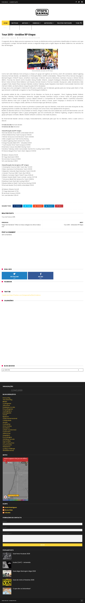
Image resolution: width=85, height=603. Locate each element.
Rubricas (36, 23)
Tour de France (23, 38)
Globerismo (6, 447)
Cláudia (7, 513)
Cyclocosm (6, 432)
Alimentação (14, 2)
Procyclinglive (7, 437)
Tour (78, 23)
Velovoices (6, 405)
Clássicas (25, 27)
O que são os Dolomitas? (22, 589)
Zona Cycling (7, 426)
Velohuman (6, 433)
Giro (5, 27)
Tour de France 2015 (34, 38)
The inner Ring (7, 400)
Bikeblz (5, 402)
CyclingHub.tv (7, 411)
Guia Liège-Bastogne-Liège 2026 (24, 571)
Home (6, 23)
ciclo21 (5, 415)
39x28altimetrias (8, 450)
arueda (5, 422)
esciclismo (6, 428)
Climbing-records (9, 439)
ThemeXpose (12, 600)
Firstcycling (6, 398)
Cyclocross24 (7, 445)
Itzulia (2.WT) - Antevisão (22, 562)
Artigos (25, 23)
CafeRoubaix (7, 420)
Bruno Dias (9, 510)
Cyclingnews (7, 403)
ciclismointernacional (10, 418)
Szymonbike (7, 441)
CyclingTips (6, 424)
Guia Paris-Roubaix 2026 (21, 554)
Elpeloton (6, 417)
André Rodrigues (11, 507)
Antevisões (48, 23)
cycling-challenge (9, 449)
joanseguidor (7, 413)
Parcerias (5, 2)
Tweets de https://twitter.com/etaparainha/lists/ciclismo (21, 295)
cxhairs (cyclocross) (9, 430)
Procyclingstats (8, 409)
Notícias (15, 23)
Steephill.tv (6, 435)
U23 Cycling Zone (8, 443)
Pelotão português (64, 23)
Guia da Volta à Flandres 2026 (23, 580)
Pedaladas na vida (9, 407)
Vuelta (14, 27)
